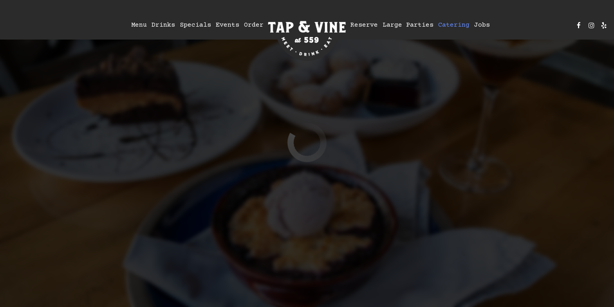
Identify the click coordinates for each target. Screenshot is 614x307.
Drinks (163, 25)
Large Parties (408, 25)
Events (227, 25)
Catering (454, 25)
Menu (139, 25)
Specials (195, 25)
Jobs (482, 25)
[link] (307, 38)
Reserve (364, 25)
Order (254, 25)
